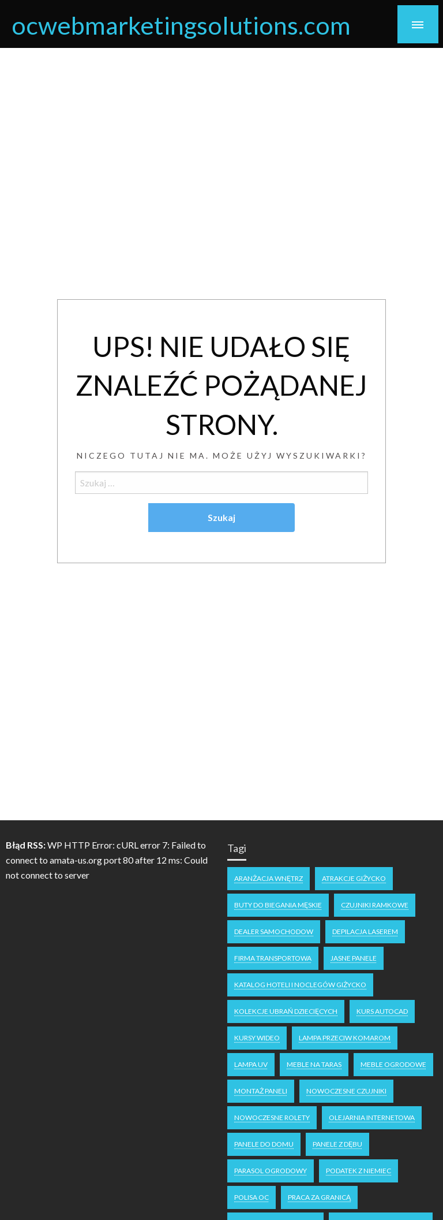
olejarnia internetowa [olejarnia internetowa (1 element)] (372, 1117)
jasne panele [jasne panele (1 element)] (354, 958)
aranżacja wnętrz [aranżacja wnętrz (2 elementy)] (268, 878)
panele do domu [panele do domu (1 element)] (264, 1144)
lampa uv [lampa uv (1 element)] (251, 1064)
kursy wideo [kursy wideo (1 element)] (257, 1037)
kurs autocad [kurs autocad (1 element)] (382, 1011)
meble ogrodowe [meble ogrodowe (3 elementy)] (393, 1064)
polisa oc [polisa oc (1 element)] (251, 1197)
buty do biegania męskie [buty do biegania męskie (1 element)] (278, 905)
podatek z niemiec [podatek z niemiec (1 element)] (358, 1170)
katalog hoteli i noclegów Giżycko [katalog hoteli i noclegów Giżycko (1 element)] (300, 984)
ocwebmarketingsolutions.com (181, 25)
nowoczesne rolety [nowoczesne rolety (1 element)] (272, 1117)
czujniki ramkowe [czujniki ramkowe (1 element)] (374, 905)
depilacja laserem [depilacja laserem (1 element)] (365, 931)
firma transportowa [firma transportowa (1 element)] (272, 958)
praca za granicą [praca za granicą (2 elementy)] (319, 1197)
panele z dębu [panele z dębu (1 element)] (337, 1144)
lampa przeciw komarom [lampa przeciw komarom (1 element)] (345, 1037)
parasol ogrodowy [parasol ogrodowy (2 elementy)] (270, 1170)
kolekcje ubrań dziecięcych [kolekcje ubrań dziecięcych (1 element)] (285, 1011)
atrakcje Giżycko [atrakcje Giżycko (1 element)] (354, 878)
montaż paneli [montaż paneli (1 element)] (260, 1091)
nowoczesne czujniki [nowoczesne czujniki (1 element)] (346, 1091)
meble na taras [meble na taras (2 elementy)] (314, 1064)
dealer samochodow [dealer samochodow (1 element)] (273, 931)
